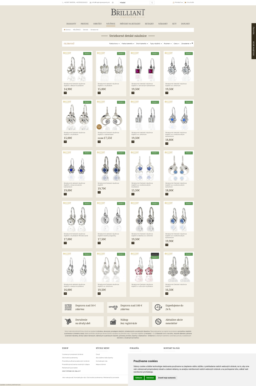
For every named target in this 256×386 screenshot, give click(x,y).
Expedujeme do (179, 307)
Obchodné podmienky (70, 357)
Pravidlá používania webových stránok (75, 361)
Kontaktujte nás (101, 361)
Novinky (253, 30)
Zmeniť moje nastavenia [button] (167, 378)
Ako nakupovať (67, 377)
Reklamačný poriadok (70, 368)
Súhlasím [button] (138, 378)
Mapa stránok (101, 364)
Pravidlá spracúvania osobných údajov (76, 364)
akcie (253, 48)
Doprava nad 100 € (133, 307)
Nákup (133, 321)
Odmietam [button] (150, 378)
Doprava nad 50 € (88, 307)
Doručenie (88, 321)
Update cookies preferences (10, 384)
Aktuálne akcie (179, 321)
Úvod (98, 354)
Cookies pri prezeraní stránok (72, 354)
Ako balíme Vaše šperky (104, 357)
